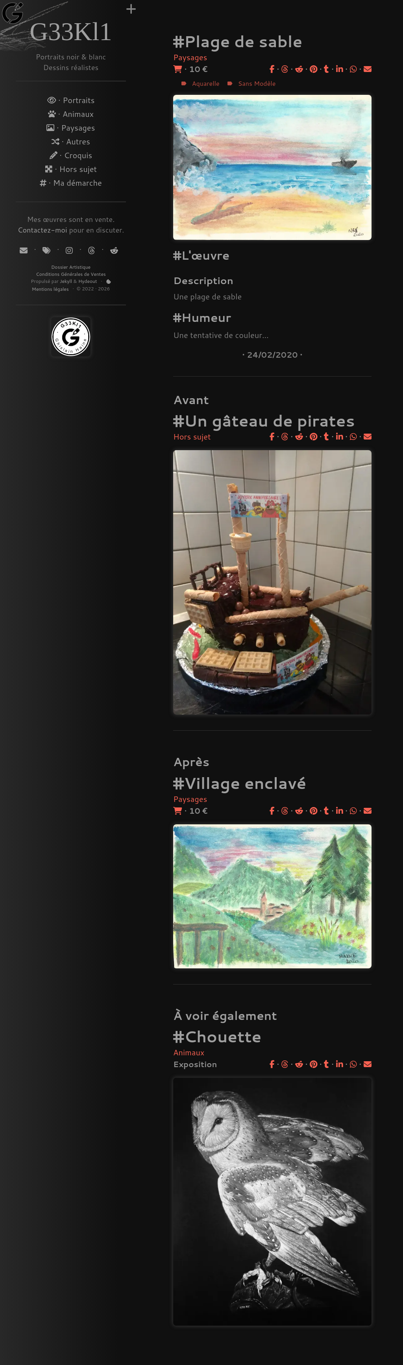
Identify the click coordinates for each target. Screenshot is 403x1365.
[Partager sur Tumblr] (326, 68)
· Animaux (71, 113)
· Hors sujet (71, 168)
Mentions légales (51, 289)
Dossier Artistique (71, 267)
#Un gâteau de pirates (264, 420)
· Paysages (70, 127)
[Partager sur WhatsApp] (353, 68)
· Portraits (71, 99)
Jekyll (66, 281)
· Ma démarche (71, 182)
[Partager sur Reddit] (299, 68)
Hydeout (87, 281)
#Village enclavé (239, 783)
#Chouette (217, 1036)
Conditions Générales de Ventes (71, 274)
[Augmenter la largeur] (131, 8)
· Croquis (71, 155)
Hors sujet (192, 436)
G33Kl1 (71, 31)
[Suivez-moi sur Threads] (91, 250)
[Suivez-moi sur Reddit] (113, 250)
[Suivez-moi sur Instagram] (70, 250)
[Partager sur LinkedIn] (339, 68)
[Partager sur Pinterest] (313, 68)
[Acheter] (177, 68)
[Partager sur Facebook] (272, 68)
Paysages (190, 57)
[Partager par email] (368, 68)
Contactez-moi (42, 230)
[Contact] (25, 250)
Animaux (188, 1052)
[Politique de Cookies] (108, 281)
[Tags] (47, 250)
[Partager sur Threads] (284, 68)
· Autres (71, 141)
